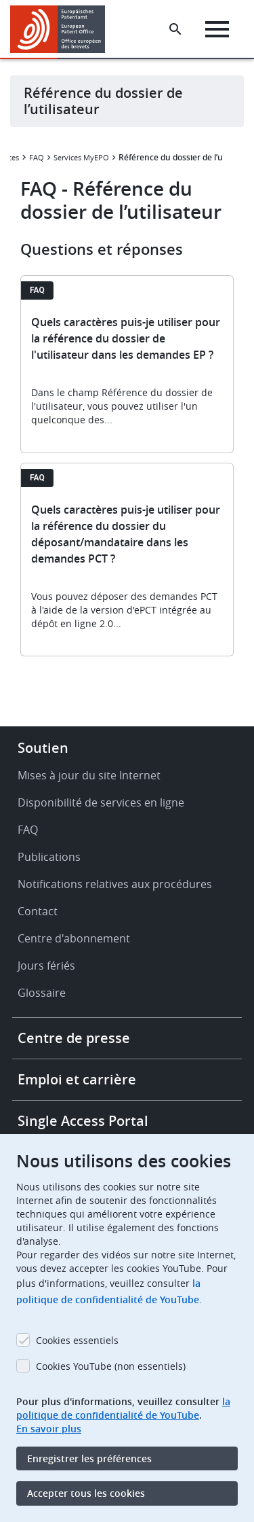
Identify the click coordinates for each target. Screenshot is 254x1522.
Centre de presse (74, 1038)
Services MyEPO (81, 157)
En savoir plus (48, 1428)
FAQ (36, 157)
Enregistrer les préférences (89, 1458)
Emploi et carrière (77, 1079)
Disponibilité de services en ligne (101, 802)
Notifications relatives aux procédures (115, 884)
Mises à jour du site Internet (89, 775)
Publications (49, 856)
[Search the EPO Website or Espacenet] (175, 29)
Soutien (43, 748)
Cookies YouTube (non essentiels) (111, 1366)
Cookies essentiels (77, 1340)
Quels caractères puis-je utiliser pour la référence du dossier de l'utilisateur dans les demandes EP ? (125, 338)
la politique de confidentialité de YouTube (123, 1408)
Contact (38, 911)
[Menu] (217, 29)
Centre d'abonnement (74, 938)
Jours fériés (46, 965)
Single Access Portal (83, 1121)
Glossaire (42, 992)
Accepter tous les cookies (86, 1493)
